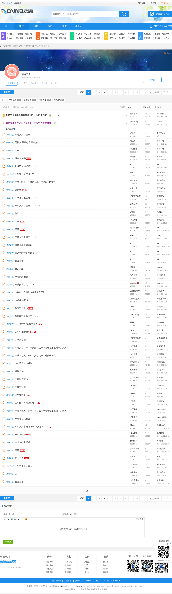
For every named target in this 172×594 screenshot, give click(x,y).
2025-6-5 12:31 (162, 333)
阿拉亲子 (53, 34)
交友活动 (30, 100)
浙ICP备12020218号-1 (112, 581)
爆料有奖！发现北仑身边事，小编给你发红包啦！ (29, 123)
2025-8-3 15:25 (162, 302)
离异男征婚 (20, 387)
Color (8, 519)
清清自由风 (161, 354)
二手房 (87, 565)
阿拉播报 (19, 34)
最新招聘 (113, 34)
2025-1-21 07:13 (162, 412)
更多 (31, 107)
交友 (64, 26)
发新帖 (7, 92)
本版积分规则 (164, 541)
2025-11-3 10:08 (162, 239)
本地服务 (68, 565)
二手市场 (68, 562)
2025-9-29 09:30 (162, 262)
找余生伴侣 (20, 158)
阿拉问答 (28, 34)
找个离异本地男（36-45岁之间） (30, 426)
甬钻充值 (168, 26)
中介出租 (78, 38)
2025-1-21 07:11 (162, 420)
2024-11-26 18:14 (163, 483)
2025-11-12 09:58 (163, 231)
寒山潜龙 (133, 149)
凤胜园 (132, 133)
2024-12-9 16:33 (162, 467)
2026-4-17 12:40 (162, 144)
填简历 (105, 572)
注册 (85, 529)
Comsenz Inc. (80, 586)
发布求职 (131, 38)
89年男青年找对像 (23, 363)
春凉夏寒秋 (134, 228)
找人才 (105, 565)
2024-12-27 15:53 (163, 444)
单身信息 (15, 100)
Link (15, 519)
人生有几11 (134, 378)
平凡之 (132, 172)
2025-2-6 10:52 (162, 404)
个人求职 (131, 34)
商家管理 (49, 572)
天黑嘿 (132, 401)
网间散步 (133, 441)
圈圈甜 (132, 322)
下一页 (165, 92)
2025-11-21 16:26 (163, 223)
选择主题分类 (9, 514)
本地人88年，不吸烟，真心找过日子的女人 (35, 182)
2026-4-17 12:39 (162, 152)
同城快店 (49, 565)
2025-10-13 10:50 (163, 247)
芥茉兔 (132, 122)
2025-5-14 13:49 (162, 341)
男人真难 (19, 269)
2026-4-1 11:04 (162, 117)
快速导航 (164, 3)
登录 (81, 529)
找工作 (105, 562)
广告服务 (67, 581)
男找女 (18, 190)
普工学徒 (113, 38)
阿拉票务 (147, 38)
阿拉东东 (133, 114)
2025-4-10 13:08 (162, 357)
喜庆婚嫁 (44, 38)
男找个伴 (19, 371)
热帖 (22, 107)
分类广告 (165, 38)
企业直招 (122, 34)
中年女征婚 (20, 434)
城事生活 (10, 34)
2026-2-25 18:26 (162, 199)
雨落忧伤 (160, 196)
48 (146, 114)
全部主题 (5, 107)
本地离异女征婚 (22, 134)
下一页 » (86, 491)
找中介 (87, 572)
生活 (38, 36)
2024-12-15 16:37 (163, 460)
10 (137, 92)
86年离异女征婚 (22, 205)
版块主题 (9, 129)
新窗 (124, 107)
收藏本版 (11, 83)
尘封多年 (133, 370)
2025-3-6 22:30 (162, 381)
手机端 (153, 3)
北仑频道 (28, 38)
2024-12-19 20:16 (163, 452)
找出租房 (97, 34)
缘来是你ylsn (162, 291)
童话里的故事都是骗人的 (27, 253)
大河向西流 (134, 449)
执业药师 (133, 180)
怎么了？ (19, 458)
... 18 (143, 92)
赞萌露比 (160, 220)
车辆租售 (68, 569)
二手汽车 (156, 38)
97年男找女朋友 (22, 332)
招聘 (36, 26)
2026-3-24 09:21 (162, 160)
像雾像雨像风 (162, 315)
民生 (3, 36)
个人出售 (78, 34)
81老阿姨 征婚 (21, 276)
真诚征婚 (19, 261)
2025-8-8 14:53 (162, 286)
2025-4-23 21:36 (162, 349)
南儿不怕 (160, 141)
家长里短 (59, 100)
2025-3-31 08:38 (162, 365)
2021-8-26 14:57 (162, 125)
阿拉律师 (19, 38)
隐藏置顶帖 (126, 115)
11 (146, 196)
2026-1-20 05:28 (162, 207)
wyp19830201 (162, 409)
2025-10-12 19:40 (163, 254)
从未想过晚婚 (21, 308)
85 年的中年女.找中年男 (26, 324)
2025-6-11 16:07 (162, 325)
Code (22, 519)
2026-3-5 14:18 (162, 175)
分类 (140, 36)
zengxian (160, 267)
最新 (14, 107)
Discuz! (59, 586)
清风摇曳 (160, 307)
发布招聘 (122, 38)
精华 (27, 107)
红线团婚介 (161, 425)
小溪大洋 (133, 220)
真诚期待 (133, 386)
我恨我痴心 (134, 362)
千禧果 (132, 157)
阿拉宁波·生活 (32, 46)
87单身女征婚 (21, 300)
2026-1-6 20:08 (162, 215)
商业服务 (68, 572)
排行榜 (77, 581)
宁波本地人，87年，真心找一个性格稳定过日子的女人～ (42, 411)
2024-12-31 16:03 (163, 428)
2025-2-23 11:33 (162, 389)
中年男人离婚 (21, 379)
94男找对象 (20, 395)
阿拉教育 (53, 38)
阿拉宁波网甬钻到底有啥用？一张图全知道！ (27, 115)
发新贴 (152, 80)
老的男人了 (161, 133)
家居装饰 (62, 34)
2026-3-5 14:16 (162, 191)
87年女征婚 (20, 340)
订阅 (168, 53)
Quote (18, 519)
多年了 (132, 457)
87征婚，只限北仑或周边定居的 (30, 292)
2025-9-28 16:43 (162, 270)
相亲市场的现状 (22, 166)
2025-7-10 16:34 (162, 310)
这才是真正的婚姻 (23, 245)
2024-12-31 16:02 (163, 436)
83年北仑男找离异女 (24, 403)
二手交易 (156, 34)
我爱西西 (133, 275)
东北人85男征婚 (22, 442)
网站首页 (141, 3)
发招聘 (105, 569)
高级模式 (139, 519)
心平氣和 (133, 346)
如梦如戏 (133, 188)
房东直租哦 (161, 346)
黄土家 (132, 141)
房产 (50, 26)
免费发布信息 (162, 14)
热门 (18, 107)
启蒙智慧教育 (135, 196)
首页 (7, 26)
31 (146, 204)
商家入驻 (49, 569)
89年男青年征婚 (22, 466)
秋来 (132, 307)
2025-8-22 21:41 (162, 278)
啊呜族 (132, 393)
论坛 (21, 26)
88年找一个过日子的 (24, 174)
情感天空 (44, 34)
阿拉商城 (165, 34)
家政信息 (147, 34)
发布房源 (97, 38)
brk (131, 165)
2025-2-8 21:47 (162, 396)
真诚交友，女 (21, 284)
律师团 (78, 26)
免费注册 (17, 3)
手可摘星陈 (161, 172)
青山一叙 (133, 330)
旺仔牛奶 (160, 322)
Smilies (26, 519)
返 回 (82, 92)
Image (11, 519)
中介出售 (87, 34)
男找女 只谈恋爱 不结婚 (26, 142)
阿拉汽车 (62, 38)
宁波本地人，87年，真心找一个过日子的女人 (36, 355)
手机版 (97, 581)
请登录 (9, 3)
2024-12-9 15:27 (162, 475)
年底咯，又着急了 (23, 419)
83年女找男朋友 (22, 237)
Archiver (87, 581)
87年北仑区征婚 (22, 198)
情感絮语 (45, 100)
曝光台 (9, 38)
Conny (132, 236)
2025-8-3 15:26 (162, 294)
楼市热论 (87, 38)
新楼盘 (87, 562)
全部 (3, 100)
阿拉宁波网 (56, 581)
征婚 (17, 213)
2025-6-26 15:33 (162, 318)
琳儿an (132, 425)
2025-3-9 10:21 (162, 373)
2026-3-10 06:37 (162, 168)
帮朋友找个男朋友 (23, 316)
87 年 (17, 474)
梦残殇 (132, 267)
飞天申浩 (133, 433)
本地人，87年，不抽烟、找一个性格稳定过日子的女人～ (42, 347)
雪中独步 (160, 114)
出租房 (87, 569)
